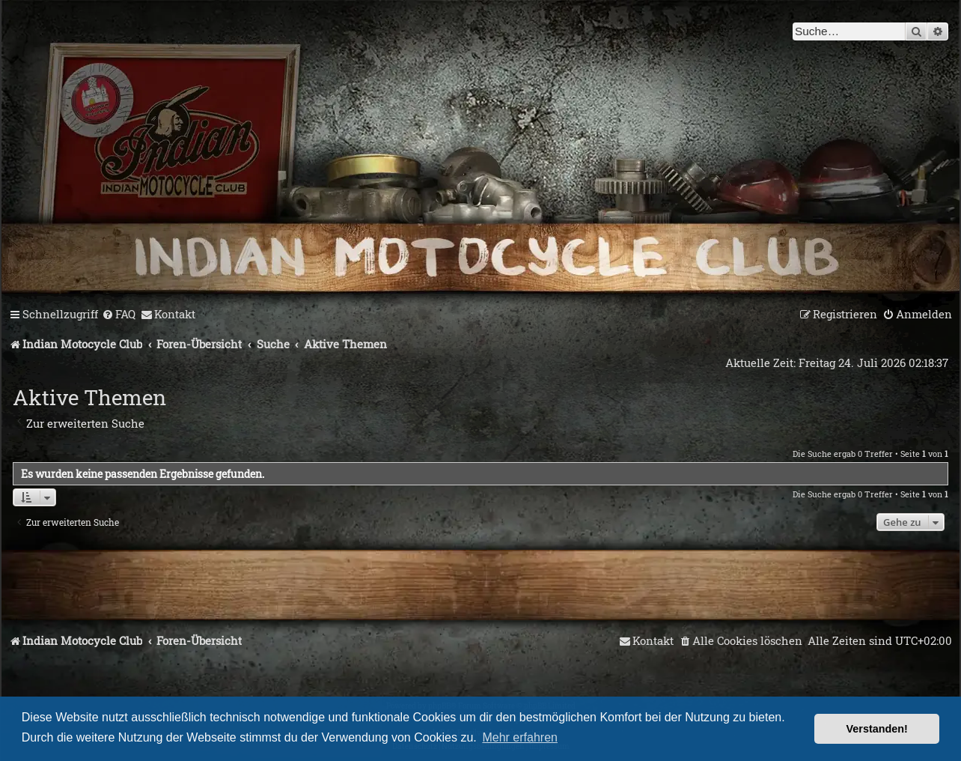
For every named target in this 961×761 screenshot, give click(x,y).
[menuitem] (118, 314)
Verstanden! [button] (877, 729)
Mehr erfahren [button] (520, 737)
